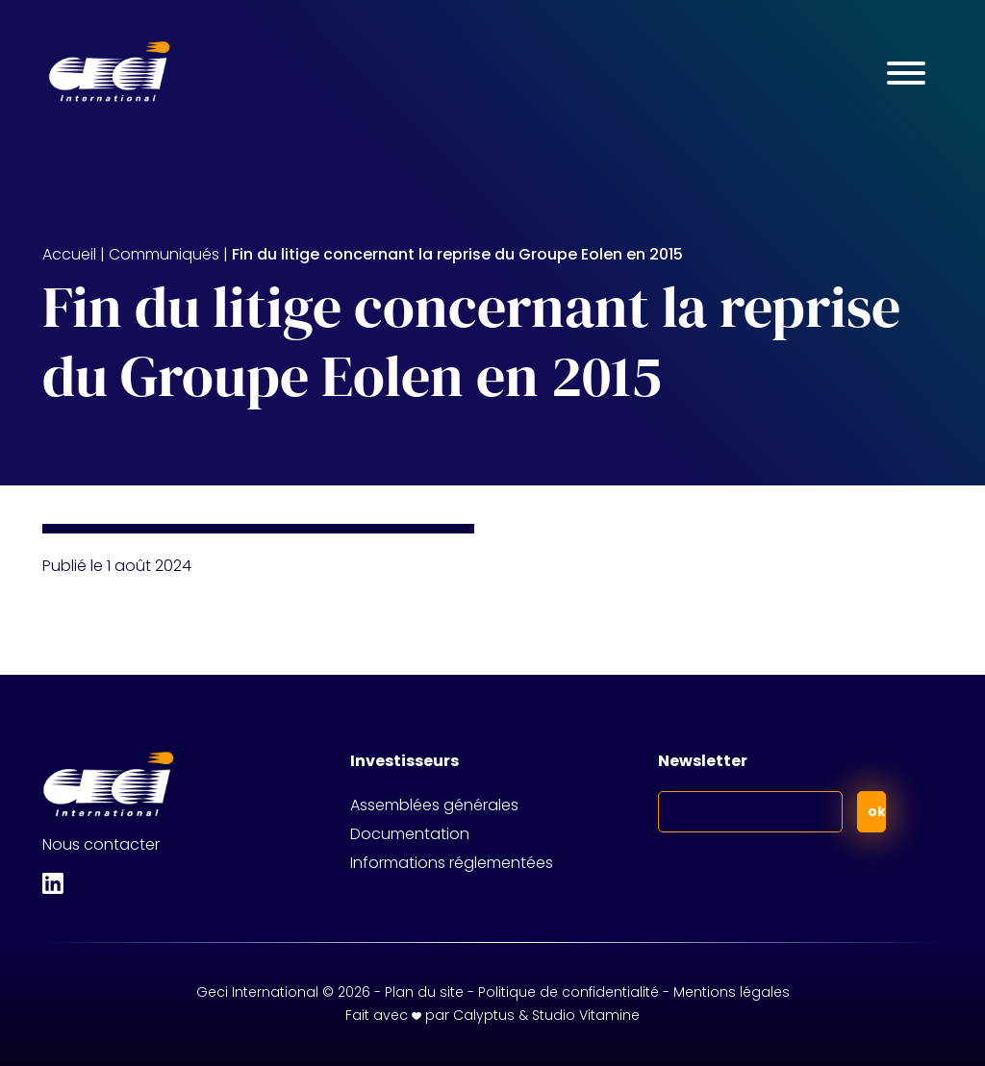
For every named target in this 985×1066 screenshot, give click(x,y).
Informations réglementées (451, 863)
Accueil (69, 254)
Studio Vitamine (586, 1015)
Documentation (409, 834)
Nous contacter (101, 844)
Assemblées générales (434, 805)
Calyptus (484, 1015)
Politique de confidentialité (568, 992)
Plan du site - (431, 992)
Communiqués (164, 254)
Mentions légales (731, 992)
